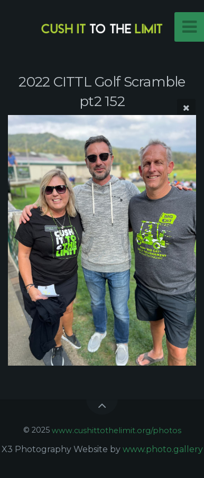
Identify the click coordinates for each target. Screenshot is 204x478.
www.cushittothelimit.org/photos (116, 430)
